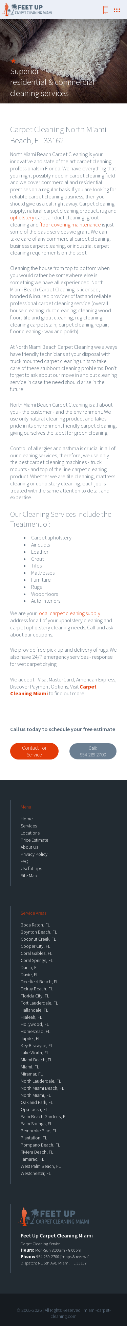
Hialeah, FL (31, 1017)
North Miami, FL (36, 1095)
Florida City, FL (35, 996)
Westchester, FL (36, 1173)
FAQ (24, 861)
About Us (29, 847)
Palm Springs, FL (36, 1123)
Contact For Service (34, 751)
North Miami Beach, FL (42, 1088)
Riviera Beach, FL (37, 1152)
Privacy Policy (34, 854)
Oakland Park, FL (37, 1102)
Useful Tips (31, 868)
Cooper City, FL (35, 946)
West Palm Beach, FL (41, 1166)
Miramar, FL (32, 1074)
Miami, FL (30, 1067)
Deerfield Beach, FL (39, 982)
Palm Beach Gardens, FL (44, 1116)
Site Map (29, 875)
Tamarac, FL (32, 1159)
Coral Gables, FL (36, 953)
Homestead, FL (35, 1031)
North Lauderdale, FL (41, 1081)
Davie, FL (29, 974)
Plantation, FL (34, 1138)
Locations (30, 833)
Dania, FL (30, 967)
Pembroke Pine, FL (39, 1131)
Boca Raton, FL (35, 925)
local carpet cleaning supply (69, 613)
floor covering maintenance (70, 224)
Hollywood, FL (35, 1024)
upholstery (22, 217)
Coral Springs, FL (37, 960)
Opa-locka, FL (34, 1109)
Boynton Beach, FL (39, 932)
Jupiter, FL (30, 1038)
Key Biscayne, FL (37, 1045)
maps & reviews (75, 1256)
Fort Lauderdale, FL (39, 1003)
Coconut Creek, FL (38, 939)
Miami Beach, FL (36, 1060)
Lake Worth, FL (35, 1053)
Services (29, 826)
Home (27, 819)
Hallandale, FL (34, 1010)
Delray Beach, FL (37, 989)
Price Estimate (34, 840)
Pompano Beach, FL (40, 1145)
